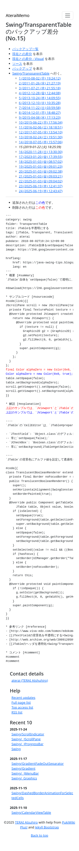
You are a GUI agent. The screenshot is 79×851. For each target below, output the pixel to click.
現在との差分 (22, 54)
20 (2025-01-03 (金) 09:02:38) (40, 171)
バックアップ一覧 (25, 49)
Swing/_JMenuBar (25, 773)
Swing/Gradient (23, 768)
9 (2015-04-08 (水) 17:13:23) (40, 117)
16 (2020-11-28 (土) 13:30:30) (40, 152)
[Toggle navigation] (67, 15)
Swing (16, 749)
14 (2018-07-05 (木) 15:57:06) (40, 142)
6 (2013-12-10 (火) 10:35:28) (40, 103)
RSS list (16, 712)
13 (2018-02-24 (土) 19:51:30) (40, 137)
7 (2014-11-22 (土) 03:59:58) (40, 107)
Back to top (39, 835)
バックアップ (22, 68)
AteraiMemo (18, 15)
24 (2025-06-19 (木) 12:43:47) (40, 191)
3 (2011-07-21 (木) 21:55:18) (40, 88)
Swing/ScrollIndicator (27, 734)
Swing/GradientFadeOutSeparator (37, 763)
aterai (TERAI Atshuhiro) (29, 680)
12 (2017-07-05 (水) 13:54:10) (40, 132)
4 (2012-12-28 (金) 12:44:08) (40, 93)
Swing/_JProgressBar (27, 744)
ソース (17, 63)
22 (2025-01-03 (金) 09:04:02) (40, 181)
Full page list (21, 702)
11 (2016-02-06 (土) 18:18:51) (40, 127)
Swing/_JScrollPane (26, 739)
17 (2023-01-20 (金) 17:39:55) (40, 156)
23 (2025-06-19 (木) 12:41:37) (40, 186)
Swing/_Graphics (24, 778)
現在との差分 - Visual (28, 58)
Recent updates (23, 697)
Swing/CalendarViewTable (31, 812)
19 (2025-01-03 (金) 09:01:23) (40, 166)
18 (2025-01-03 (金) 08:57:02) (40, 161)
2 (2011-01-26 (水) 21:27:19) (40, 83)
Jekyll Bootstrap (47, 827)
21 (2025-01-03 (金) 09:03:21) (40, 176)
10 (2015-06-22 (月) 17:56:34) (40, 122)
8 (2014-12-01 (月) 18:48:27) (40, 112)
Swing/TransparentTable (30, 73)
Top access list (22, 707)
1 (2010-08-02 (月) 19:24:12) (40, 78)
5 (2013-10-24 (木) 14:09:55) (40, 98)
